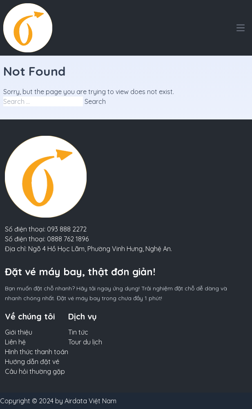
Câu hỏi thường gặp (35, 371)
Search (95, 101)
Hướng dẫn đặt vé (32, 361)
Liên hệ (15, 342)
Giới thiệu (18, 332)
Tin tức (78, 332)
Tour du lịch (85, 342)
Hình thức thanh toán (36, 352)
